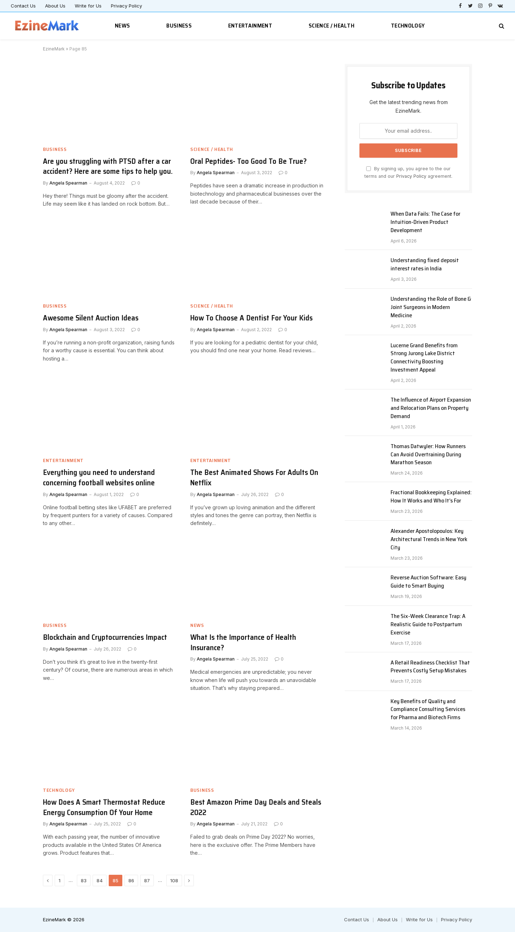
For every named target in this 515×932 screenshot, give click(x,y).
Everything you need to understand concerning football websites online (99, 477)
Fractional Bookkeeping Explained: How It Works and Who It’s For (431, 497)
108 (174, 880)
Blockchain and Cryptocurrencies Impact (105, 637)
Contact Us (23, 6)
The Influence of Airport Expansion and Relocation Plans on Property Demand (431, 408)
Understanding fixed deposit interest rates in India (425, 264)
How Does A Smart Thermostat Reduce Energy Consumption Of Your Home (104, 807)
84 (100, 880)
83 (84, 880)
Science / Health (331, 25)
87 (147, 880)
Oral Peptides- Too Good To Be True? (248, 161)
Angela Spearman (68, 183)
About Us (55, 6)
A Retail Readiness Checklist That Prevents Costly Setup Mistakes (430, 667)
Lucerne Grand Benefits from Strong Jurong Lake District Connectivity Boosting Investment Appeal (424, 358)
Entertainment (250, 25)
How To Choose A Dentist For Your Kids (251, 318)
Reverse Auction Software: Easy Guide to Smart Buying (428, 582)
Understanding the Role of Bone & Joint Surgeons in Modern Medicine (431, 307)
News (122, 25)
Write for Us (88, 6)
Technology (408, 25)
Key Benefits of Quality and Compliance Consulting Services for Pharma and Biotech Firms (428, 709)
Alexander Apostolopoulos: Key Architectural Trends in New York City (429, 539)
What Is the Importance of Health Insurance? (243, 642)
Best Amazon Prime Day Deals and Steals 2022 (255, 807)
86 (131, 880)
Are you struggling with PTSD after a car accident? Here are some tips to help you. (108, 166)
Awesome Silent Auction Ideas (90, 318)
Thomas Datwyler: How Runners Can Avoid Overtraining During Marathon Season (428, 454)
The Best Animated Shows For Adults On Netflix (254, 477)
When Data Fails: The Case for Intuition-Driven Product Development (425, 222)
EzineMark (54, 48)
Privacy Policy (126, 6)
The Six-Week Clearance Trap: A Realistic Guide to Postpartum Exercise (428, 624)
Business (179, 25)
